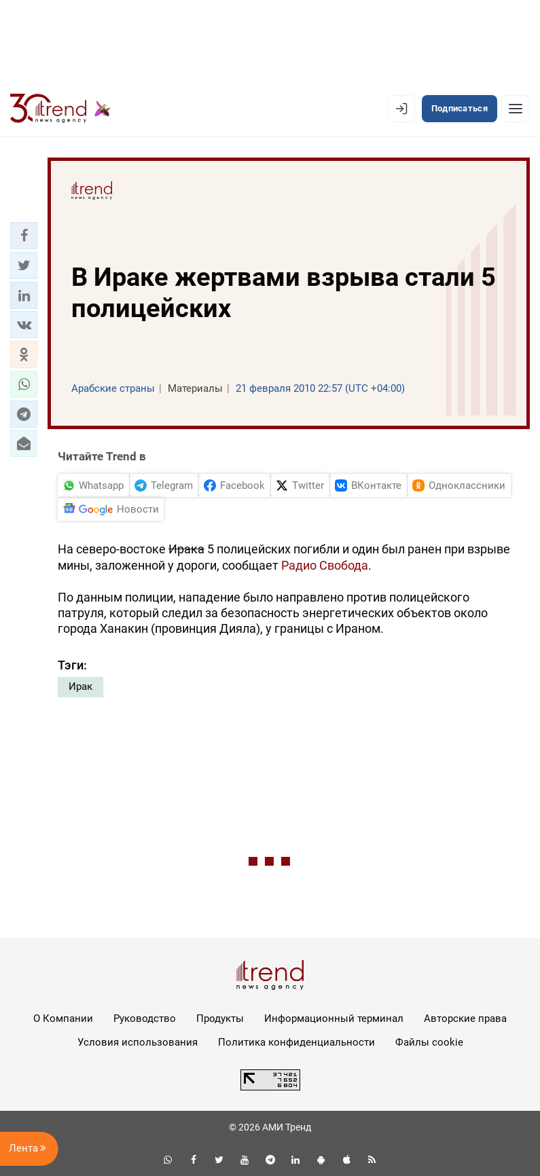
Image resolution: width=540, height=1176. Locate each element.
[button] (23, 235)
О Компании (63, 1018)
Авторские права (465, 1018)
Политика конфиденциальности (296, 1042)
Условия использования (137, 1042)
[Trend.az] (60, 109)
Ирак (80, 686)
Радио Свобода (324, 565)
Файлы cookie (429, 1042)
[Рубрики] (515, 108)
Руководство (144, 1018)
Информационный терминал (333, 1018)
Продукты (220, 1018)
